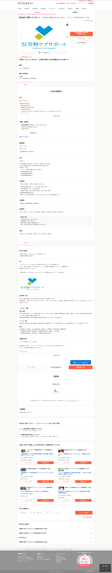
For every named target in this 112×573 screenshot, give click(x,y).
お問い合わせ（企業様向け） (44, 559)
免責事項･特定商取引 (61, 559)
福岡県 (34, 549)
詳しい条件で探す (87, 517)
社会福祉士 (84, 8)
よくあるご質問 (22, 556)
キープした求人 (71, 3)
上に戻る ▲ (90, 571)
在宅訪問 (21, 233)
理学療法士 (62, 8)
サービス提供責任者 (27, 549)
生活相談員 (35, 8)
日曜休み (21, 160)
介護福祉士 (26, 8)
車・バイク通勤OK (42, 233)
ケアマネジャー (52, 8)
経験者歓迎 (35, 233)
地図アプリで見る (24, 137)
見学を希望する (81, 42)
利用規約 (58, 556)
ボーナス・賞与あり (24, 211)
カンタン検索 (84, 512)
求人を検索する (60, 3)
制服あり (55, 211)
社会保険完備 (37, 211)
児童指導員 (43, 8)
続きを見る (56, 116)
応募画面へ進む (81, 33)
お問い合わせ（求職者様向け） (25, 557)
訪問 (25, 233)
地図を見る (32, 132)
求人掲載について (82, 0)
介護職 (19, 8)
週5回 (21, 146)
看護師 (77, 8)
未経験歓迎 (30, 233)
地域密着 (49, 233)
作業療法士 (70, 8)
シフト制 (25, 146)
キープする (81, 38)
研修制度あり (49, 211)
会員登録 (90, 3)
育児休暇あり (60, 211)
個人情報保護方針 (60, 557)
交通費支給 (43, 211)
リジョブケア (20, 549)
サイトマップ (59, 562)
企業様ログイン (90, 0)
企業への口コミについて (24, 560)
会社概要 (58, 560)
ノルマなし (31, 211)
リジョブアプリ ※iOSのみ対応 (26, 559)
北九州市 (38, 549)
